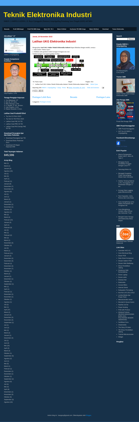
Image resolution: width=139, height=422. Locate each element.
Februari (7, 181)
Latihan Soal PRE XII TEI (14, 124)
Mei (5, 163)
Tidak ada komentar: (93, 87)
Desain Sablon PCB (125, 261)
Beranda (6, 29)
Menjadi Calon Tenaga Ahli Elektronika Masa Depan (125, 218)
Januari (6, 168)
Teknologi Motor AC (124, 169)
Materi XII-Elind (94, 29)
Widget (120, 337)
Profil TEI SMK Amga (33, 29)
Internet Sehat (123, 287)
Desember (7, 186)
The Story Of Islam (124, 327)
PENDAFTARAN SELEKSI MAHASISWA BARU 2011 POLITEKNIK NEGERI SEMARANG (126, 315)
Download (105, 29)
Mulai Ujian (94, 84)
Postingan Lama (103, 97)
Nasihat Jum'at (123, 305)
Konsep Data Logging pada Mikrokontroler (125, 191)
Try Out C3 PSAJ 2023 (13, 116)
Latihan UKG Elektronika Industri (54, 41)
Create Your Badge (121, 146)
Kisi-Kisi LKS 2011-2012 (126, 292)
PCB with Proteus (124, 310)
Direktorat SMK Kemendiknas (123, 271)
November (7, 189)
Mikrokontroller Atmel (125, 299)
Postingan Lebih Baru (41, 97)
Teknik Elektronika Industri (47, 15)
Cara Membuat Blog (125, 253)
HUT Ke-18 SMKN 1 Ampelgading (125, 132)
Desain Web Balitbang (125, 263)
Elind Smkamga (120, 140)
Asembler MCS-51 (124, 250)
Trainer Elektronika (118, 29)
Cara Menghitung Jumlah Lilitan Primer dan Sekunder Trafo (125, 211)
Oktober (6, 209)
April (5, 179)
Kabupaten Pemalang (125, 290)
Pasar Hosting (123, 307)
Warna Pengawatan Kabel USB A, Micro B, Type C (125, 156)
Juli (5, 173)
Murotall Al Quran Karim (126, 302)
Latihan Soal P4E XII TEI (14, 121)
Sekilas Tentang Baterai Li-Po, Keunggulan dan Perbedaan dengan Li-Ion (126, 183)
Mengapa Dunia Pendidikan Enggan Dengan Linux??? (124, 163)
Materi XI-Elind (61, 29)
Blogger (88, 415)
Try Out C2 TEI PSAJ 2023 (15, 119)
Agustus (6, 171)
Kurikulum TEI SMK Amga (78, 29)
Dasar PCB (122, 256)
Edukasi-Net (122, 280)
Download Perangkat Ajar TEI (16, 138)
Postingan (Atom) (45, 102)
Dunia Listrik (122, 277)
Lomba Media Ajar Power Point (124, 296)
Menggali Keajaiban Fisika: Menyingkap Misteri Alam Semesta (125, 175)
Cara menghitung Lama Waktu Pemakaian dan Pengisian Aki (126, 203)
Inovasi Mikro (122, 285)
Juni (5, 197)
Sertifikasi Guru (123, 322)
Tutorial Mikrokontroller (126, 334)
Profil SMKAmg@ (18, 29)
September (7, 284)
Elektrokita (121, 282)
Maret (6, 166)
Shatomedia (122, 325)
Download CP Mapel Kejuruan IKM (13, 146)
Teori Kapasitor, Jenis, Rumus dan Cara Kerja (126, 197)
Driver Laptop (122, 275)
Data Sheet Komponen (126, 258)
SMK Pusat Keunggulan (126, 129)
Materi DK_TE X (48, 29)
